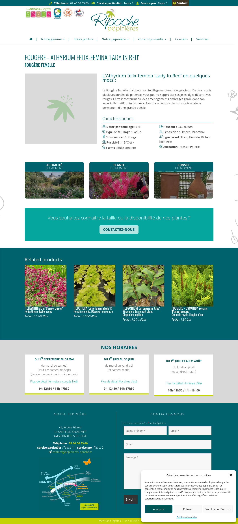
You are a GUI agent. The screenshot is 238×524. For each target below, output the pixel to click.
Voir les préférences (218, 509)
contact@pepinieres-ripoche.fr (72, 452)
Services (202, 39)
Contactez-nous (119, 229)
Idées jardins (83, 39)
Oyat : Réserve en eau (184, 184)
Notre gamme (51, 39)
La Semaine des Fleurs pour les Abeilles (54, 185)
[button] (231, 475)
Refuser (188, 509)
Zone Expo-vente (150, 39)
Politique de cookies (187, 517)
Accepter (158, 509)
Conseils (181, 39)
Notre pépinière (114, 39)
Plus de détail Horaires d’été (119, 381)
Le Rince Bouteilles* (119, 185)
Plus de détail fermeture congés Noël (54, 381)
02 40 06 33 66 (78, 443)
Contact (180, 3)
